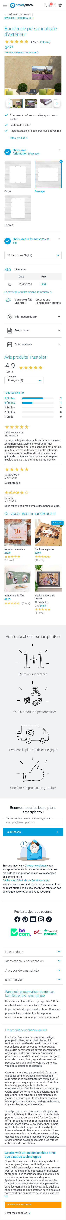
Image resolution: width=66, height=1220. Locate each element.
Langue (12, 376)
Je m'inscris (14, 832)
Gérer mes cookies (18, 1213)
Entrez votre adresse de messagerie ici (28, 818)
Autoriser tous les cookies (19, 1204)
